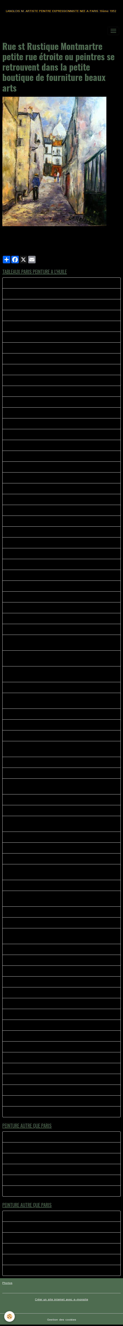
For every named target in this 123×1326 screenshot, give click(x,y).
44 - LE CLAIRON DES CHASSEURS (32, 542)
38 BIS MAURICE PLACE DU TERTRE (33, 434)
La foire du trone (19, 1147)
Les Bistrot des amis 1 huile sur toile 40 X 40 (39, 799)
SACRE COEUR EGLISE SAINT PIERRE (33, 971)
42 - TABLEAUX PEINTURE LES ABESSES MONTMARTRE (47, 531)
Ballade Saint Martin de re (25, 1180)
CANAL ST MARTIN (21, 837)
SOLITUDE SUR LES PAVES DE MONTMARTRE (40, 607)
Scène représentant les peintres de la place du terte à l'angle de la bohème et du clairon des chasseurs (61, 701)
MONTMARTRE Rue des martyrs (30, 553)
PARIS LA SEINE (18, 773)
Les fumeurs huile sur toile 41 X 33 (31, 629)
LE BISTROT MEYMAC (22, 1136)
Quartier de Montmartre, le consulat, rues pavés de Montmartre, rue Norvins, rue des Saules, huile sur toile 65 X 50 (55, 899)
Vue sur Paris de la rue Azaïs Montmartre (36, 735)
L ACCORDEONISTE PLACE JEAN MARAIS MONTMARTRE (48, 1036)
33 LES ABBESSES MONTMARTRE (31, 315)
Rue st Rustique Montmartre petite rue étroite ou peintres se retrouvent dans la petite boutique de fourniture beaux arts (58, 824)
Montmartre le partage (23, 1079)
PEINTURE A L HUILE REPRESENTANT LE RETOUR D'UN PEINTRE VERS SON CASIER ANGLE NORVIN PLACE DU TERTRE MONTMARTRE (61, 643)
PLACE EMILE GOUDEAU (24, 412)
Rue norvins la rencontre (24, 282)
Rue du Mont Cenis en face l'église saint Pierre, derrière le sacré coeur (57, 847)
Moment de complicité (23, 1169)
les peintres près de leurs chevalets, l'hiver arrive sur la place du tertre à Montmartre (59, 872)
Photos (7, 1283)
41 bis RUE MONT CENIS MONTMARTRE (36, 467)
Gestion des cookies (61, 1319)
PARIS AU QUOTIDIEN (22, 1090)
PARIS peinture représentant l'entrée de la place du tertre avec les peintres (60, 618)
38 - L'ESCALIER (18, 380)
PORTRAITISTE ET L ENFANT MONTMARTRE (39, 510)
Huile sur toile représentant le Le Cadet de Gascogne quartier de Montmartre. (53, 749)
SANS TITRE (16, 1014)
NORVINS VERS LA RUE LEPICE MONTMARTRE (40, 596)
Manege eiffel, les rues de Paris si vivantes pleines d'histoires (51, 911)
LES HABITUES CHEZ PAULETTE (29, 1025)
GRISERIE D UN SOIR (21, 960)
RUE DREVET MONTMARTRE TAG (31, 499)
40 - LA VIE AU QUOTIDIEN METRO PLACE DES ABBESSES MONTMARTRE (60, 477)
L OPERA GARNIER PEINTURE (27, 992)
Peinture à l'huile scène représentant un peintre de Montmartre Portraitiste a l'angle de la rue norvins (61, 674)
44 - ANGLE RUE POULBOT (26, 564)
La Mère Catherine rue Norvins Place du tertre (39, 858)
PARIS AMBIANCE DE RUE (25, 402)
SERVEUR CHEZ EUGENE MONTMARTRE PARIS (40, 456)
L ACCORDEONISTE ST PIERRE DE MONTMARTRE (42, 1003)
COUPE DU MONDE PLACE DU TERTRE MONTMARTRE (46, 1057)
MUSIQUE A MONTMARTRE (26, 1100)
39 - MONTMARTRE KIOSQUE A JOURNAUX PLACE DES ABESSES (54, 358)
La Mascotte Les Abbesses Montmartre (35, 347)
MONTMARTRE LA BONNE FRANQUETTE (36, 293)
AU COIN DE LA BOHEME (25, 810)
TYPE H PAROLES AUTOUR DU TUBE (33, 1158)
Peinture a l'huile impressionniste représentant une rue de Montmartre (56, 714)
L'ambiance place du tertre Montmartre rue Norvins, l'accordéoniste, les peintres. (58, 936)
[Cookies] (9, 1316)
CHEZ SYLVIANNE (19, 922)
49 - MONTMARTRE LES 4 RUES (30, 586)
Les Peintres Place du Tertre (27, 724)
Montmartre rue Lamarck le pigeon (31, 326)
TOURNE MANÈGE (20, 1191)
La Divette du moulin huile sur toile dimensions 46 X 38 (46, 337)
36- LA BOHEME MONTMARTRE (29, 521)
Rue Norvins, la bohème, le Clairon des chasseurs (42, 762)
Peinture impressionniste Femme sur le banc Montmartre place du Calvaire (60, 687)
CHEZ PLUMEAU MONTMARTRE (29, 304)
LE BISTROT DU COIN (22, 981)
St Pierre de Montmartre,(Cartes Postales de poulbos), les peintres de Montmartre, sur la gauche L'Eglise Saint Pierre (57, 786)
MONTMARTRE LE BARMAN (27, 1068)
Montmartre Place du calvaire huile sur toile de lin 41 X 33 (48, 885)
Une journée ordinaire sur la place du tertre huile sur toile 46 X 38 (54, 949)
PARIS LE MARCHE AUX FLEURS (29, 391)
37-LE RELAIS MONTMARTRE (27, 445)
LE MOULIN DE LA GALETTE (27, 1046)
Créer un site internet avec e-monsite (61, 1299)
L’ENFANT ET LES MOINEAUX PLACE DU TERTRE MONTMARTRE (53, 369)
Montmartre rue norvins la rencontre (32, 1111)
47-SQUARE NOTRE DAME (26, 575)
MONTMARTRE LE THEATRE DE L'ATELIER (37, 423)
